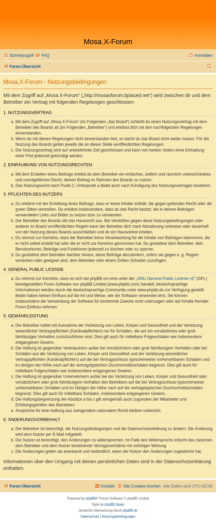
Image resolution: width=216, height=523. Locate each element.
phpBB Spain (114, 504)
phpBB (91, 498)
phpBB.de (130, 510)
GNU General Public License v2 (165, 278)
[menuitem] (42, 55)
